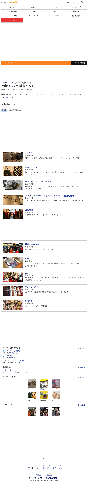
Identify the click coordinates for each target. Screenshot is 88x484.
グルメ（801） (23, 94)
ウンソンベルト (32, 287)
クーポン (12, 20)
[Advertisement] (44, 41)
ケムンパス (23, 372)
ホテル (33, 11)
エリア (33, 7)
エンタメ (55, 11)
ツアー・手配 (12, 16)
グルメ (54, 7)
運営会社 (39, 475)
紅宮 (27, 273)
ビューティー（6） (36, 94)
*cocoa (28, 259)
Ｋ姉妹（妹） (14, 353)
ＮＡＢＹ (29, 153)
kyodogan (17, 362)
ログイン (68, 2)
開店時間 (8, 370)
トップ (12, 7)
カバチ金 (29, 301)
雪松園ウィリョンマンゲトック (15, 360)
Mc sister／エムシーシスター (38, 181)
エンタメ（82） (62, 94)
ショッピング (76, 7)
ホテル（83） (50, 94)
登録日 (15, 110)
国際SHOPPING (32, 244)
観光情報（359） (76, 94)
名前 (10, 110)
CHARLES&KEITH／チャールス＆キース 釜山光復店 (49, 196)
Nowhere (29, 210)
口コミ (21, 110)
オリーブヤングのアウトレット (15, 351)
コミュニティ (33, 16)
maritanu (13, 358)
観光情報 (76, 11)
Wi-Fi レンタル (54, 16)
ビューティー (12, 11)
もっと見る (81, 348)
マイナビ (76, 2)
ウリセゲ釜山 (9, 356)
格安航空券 (76, 16)
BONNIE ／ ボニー (33, 167)
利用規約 (49, 475)
